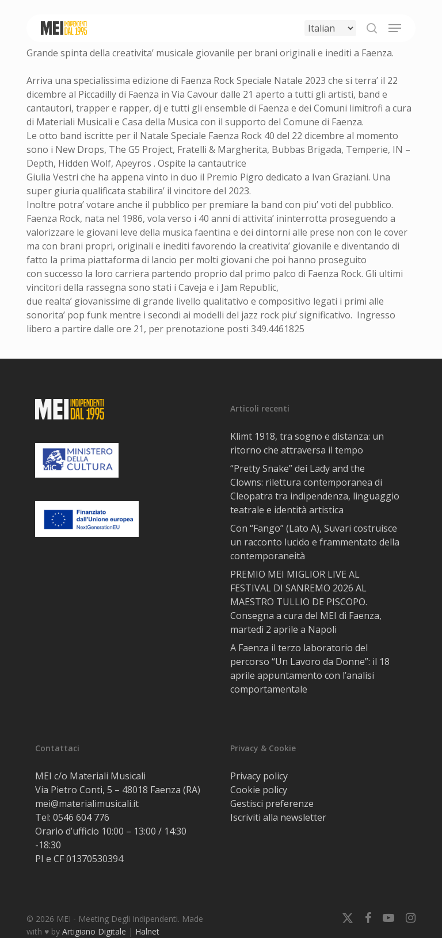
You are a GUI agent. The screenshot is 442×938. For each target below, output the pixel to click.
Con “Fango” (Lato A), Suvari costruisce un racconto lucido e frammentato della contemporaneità (314, 542)
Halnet (147, 931)
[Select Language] (330, 28)
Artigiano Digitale (94, 931)
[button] (394, 28)
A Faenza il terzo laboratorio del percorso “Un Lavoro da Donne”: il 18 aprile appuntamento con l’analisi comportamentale (310, 668)
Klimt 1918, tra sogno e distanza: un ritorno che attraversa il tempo (307, 443)
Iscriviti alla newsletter (278, 817)
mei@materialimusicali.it (87, 803)
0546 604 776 (81, 817)
